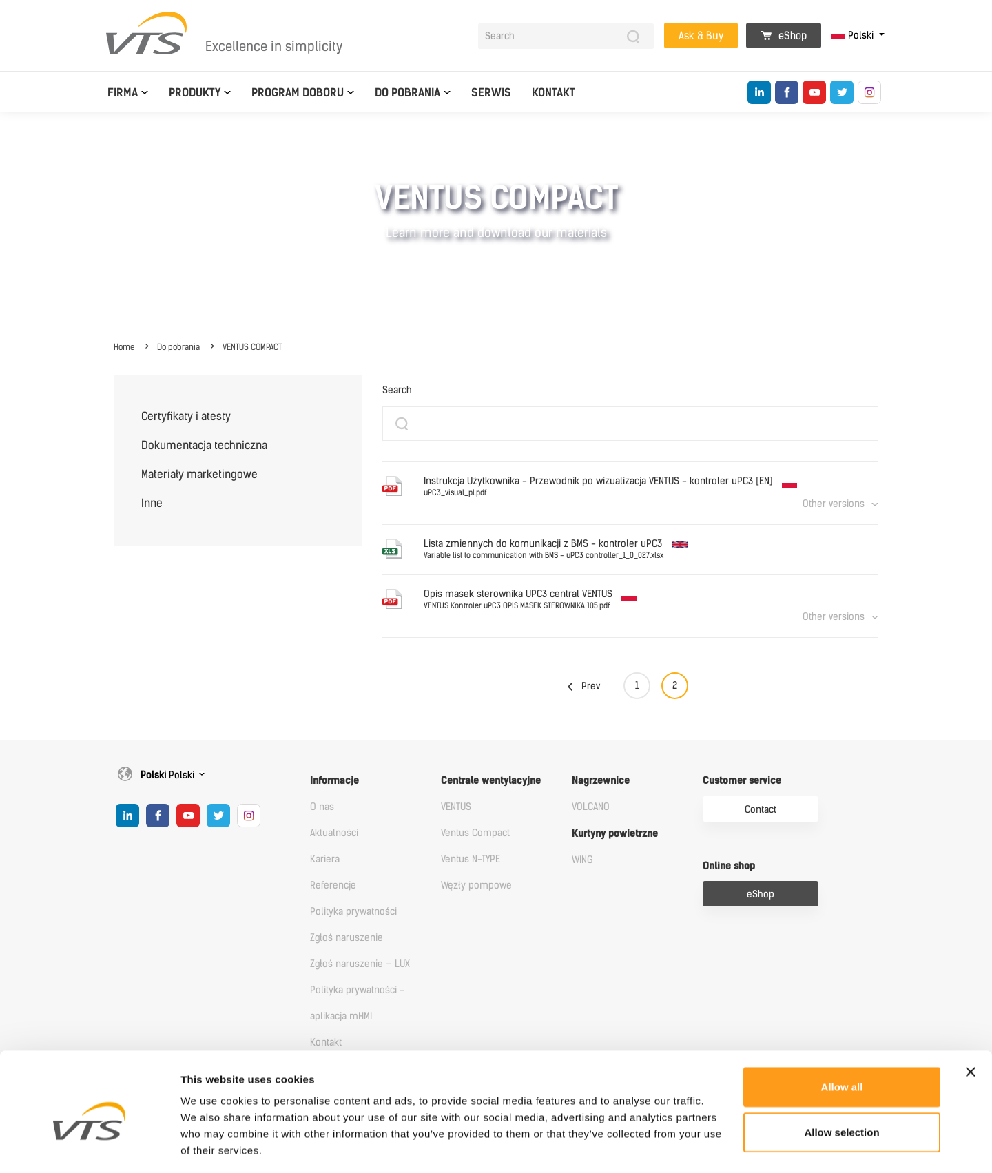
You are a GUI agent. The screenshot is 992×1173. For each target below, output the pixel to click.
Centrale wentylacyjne (491, 781)
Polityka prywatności (353, 911)
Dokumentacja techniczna (204, 445)
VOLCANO (591, 807)
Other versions (834, 504)
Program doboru (297, 92)
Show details (723, 1146)
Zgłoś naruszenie (346, 938)
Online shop (729, 866)
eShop (784, 36)
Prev (590, 686)
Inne (152, 503)
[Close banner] (970, 1012)
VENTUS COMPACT (252, 347)
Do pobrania (407, 92)
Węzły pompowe (476, 885)
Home (124, 347)
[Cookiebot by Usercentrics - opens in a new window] (89, 1146)
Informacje (334, 781)
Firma (122, 92)
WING (582, 860)
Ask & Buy (701, 36)
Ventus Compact (475, 833)
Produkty (194, 92)
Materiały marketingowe (199, 474)
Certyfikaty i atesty (186, 416)
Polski (853, 35)
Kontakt (553, 92)
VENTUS (456, 807)
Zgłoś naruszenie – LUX (360, 964)
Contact (760, 810)
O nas (322, 807)
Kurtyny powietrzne (615, 834)
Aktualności (334, 833)
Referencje (333, 885)
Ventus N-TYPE (470, 859)
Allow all (842, 1026)
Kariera (325, 859)
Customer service (742, 781)
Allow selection (841, 1072)
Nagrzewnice (601, 781)
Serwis (491, 92)
